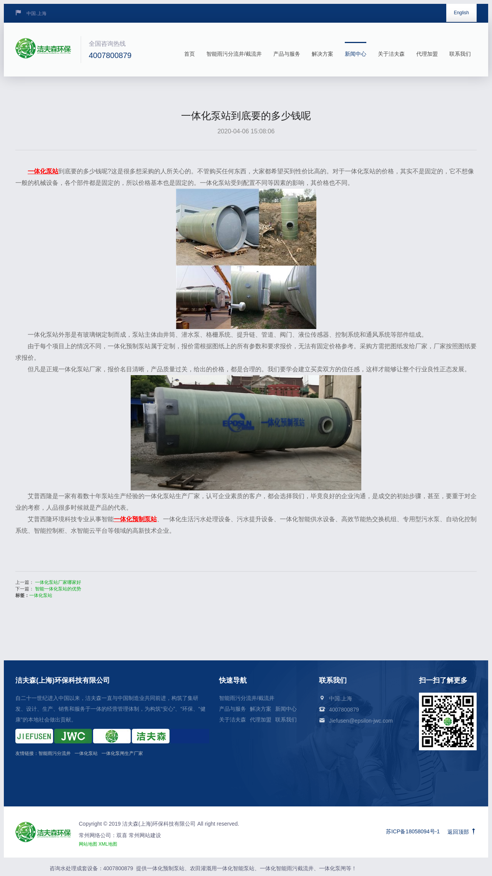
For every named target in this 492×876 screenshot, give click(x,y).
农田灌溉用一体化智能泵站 (222, 868)
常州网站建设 (144, 835)
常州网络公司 (95, 835)
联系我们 (460, 49)
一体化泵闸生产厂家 (122, 753)
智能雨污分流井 (54, 753)
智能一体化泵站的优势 (58, 589)
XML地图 (107, 844)
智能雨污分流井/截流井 (234, 49)
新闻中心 (355, 49)
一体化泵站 (40, 595)
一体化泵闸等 (335, 868)
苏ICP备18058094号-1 (413, 831)
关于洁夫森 (391, 49)
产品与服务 (286, 49)
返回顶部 (462, 832)
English (461, 12)
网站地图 (88, 844)
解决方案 (322, 49)
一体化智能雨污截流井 (287, 868)
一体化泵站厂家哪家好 (58, 582)
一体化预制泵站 (165, 868)
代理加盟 (427, 49)
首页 (189, 49)
